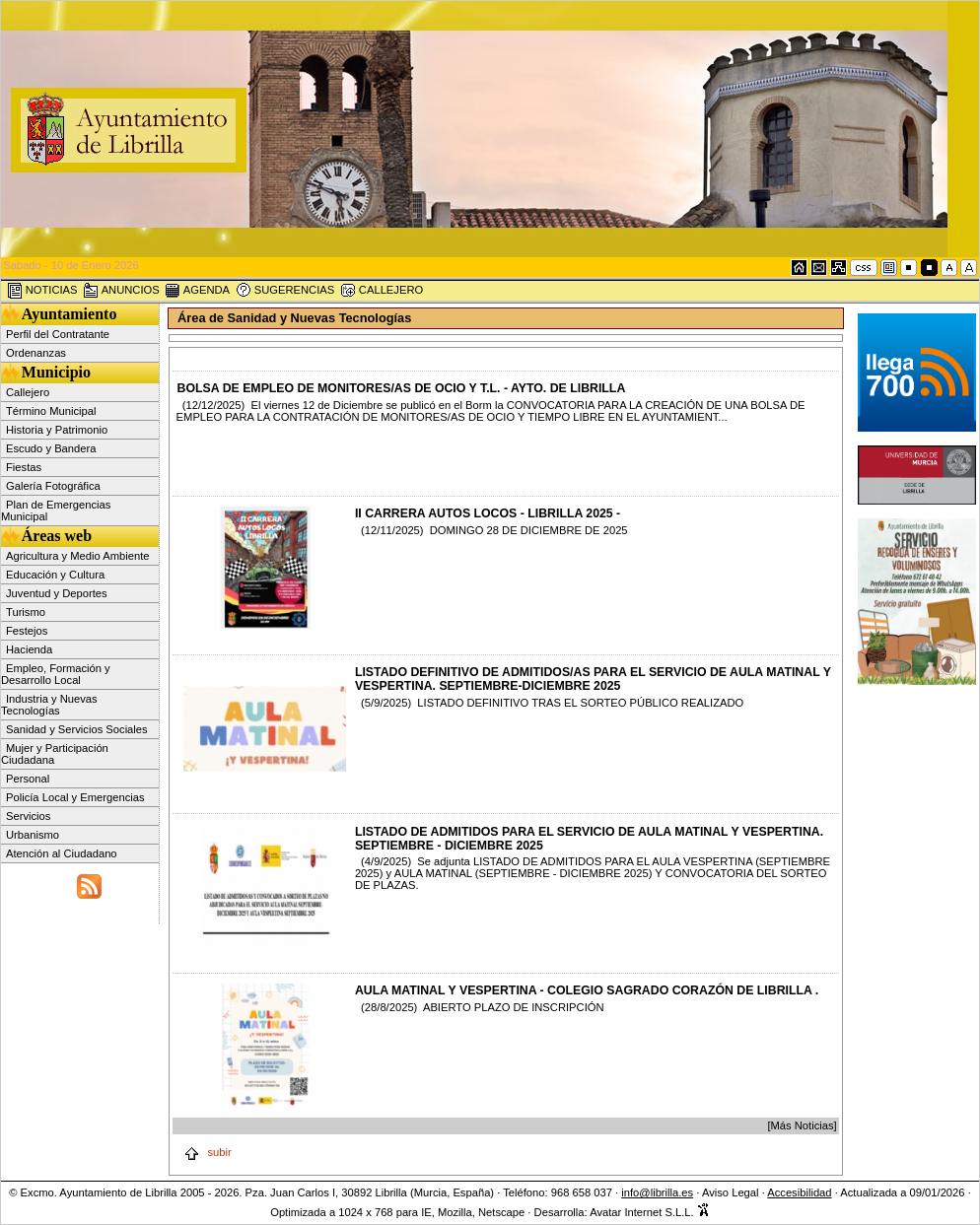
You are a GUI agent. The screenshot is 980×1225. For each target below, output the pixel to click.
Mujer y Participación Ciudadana (54, 754)
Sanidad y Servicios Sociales (77, 729)
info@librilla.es (657, 1192)
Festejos (26, 631)
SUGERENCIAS (285, 291)
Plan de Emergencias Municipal (55, 510)
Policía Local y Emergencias (75, 797)
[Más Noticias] (801, 1125)
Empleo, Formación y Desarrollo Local (55, 674)
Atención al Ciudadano (61, 853)
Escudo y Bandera (51, 448)
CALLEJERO (381, 291)
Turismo (25, 612)
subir (207, 1152)
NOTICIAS (42, 291)
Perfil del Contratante (57, 334)
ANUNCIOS (121, 291)
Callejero (27, 392)
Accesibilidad (799, 1192)
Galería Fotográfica (53, 486)
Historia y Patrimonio (56, 430)
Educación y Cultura (55, 574)
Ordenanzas (36, 353)
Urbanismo (32, 835)
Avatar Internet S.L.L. (650, 1212)
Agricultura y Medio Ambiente (78, 556)
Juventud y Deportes (56, 593)
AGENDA (197, 291)
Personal (27, 778)
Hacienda (29, 649)
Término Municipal (51, 411)
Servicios (28, 816)
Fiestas (23, 467)
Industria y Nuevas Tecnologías (49, 704)
